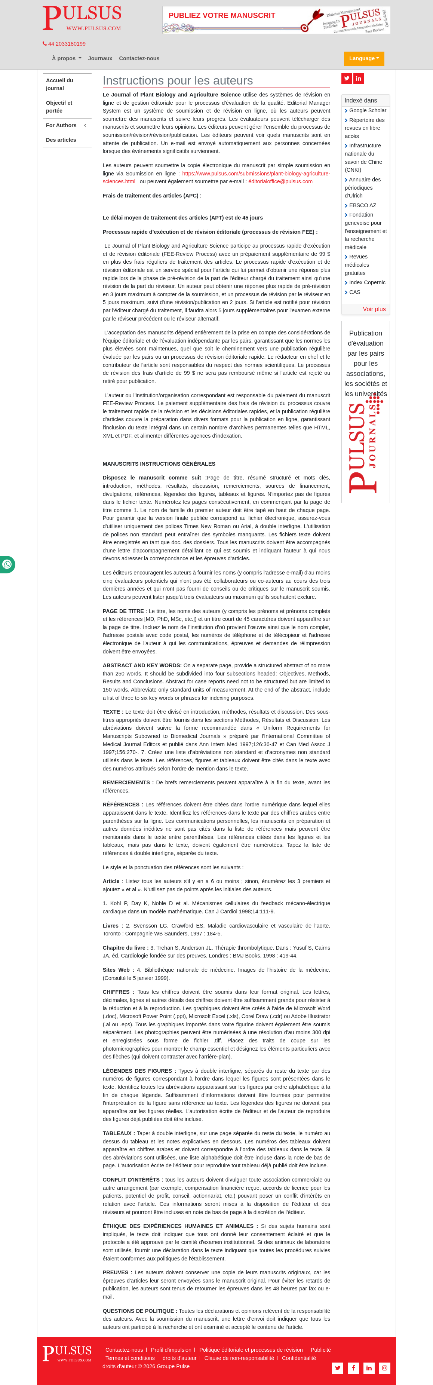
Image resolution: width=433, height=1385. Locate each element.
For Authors (67, 125)
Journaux (100, 58)
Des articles (61, 140)
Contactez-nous (139, 58)
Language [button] (362, 58)
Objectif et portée (59, 107)
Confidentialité (299, 1358)
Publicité (321, 1350)
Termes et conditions (130, 1358)
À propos (64, 58)
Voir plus (374, 309)
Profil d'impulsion (171, 1350)
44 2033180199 (64, 44)
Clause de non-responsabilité (239, 1358)
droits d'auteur (180, 1358)
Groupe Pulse (173, 1366)
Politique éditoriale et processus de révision (251, 1350)
